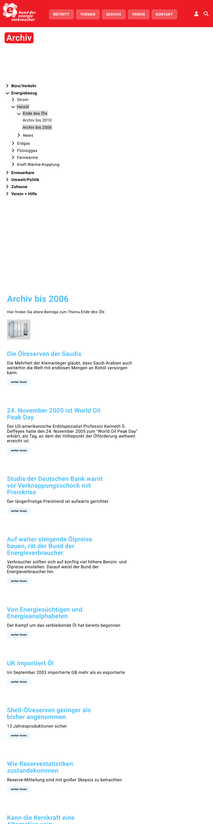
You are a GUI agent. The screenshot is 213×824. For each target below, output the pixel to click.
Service (116, 13)
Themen (90, 13)
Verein (141, 13)
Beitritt (64, 13)
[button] (70, 148)
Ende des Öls (144, 78)
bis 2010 (66, 676)
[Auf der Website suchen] (206, 13)
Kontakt (167, 13)
